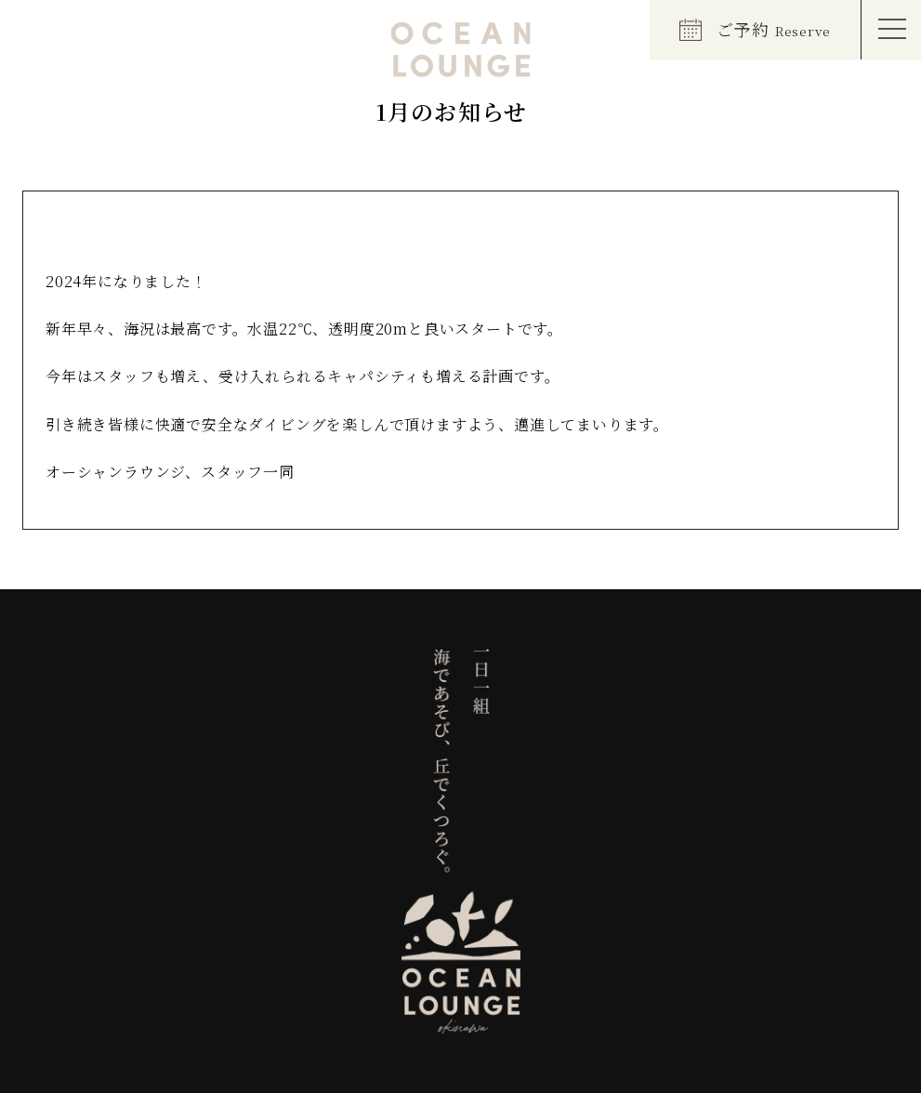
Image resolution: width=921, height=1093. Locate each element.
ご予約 (755, 29)
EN (42, 33)
